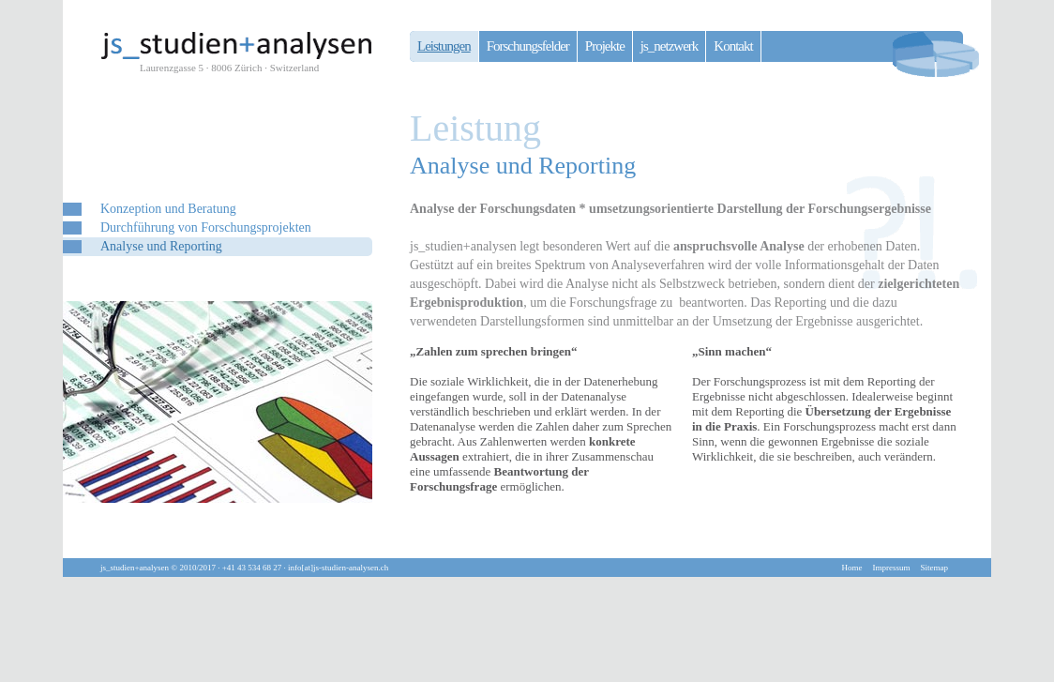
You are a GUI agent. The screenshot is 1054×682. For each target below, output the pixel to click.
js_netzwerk (669, 45)
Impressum (892, 567)
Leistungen (444, 45)
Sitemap (935, 567)
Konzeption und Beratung (168, 209)
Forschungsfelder (528, 45)
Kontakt (733, 45)
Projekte (605, 45)
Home (852, 567)
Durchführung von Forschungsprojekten (205, 227)
